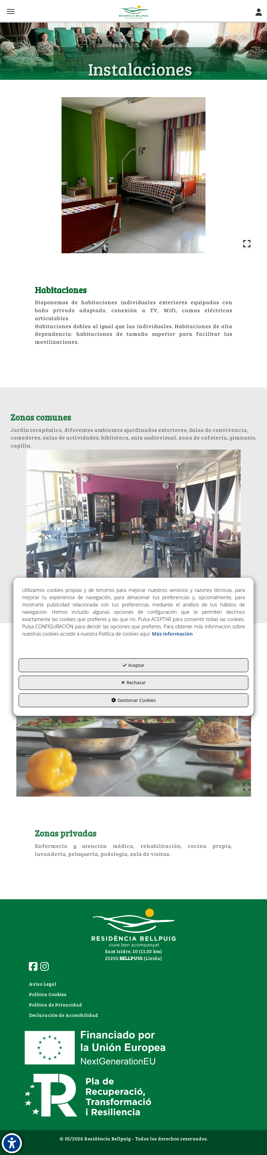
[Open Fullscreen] (247, 243)
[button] (133, 12)
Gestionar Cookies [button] (133, 700)
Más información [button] (172, 633)
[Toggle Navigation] (258, 12)
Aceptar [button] (134, 665)
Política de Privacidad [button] (55, 1004)
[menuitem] (63, 984)
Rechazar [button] (133, 682)
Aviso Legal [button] (42, 983)
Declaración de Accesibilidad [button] (63, 1015)
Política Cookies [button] (47, 994)
